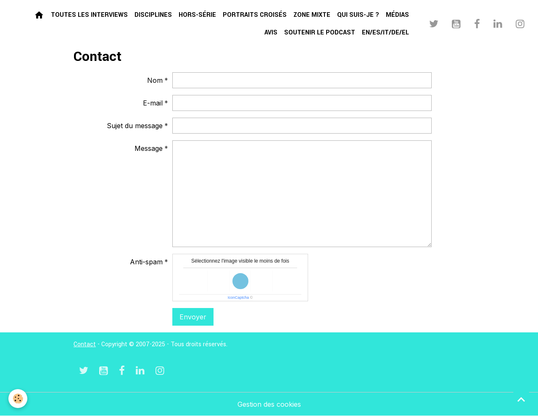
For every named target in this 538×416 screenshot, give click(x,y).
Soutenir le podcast (319, 32)
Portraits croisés (255, 15)
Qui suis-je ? (358, 15)
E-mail (153, 103)
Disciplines (153, 15)
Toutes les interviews (89, 15)
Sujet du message (135, 125)
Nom (155, 80)
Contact (85, 344)
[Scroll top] (521, 399)
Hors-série (197, 15)
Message (148, 148)
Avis (270, 32)
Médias (397, 15)
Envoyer (192, 317)
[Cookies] (17, 398)
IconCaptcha (238, 297)
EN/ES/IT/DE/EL (385, 32)
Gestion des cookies (269, 404)
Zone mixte (311, 15)
